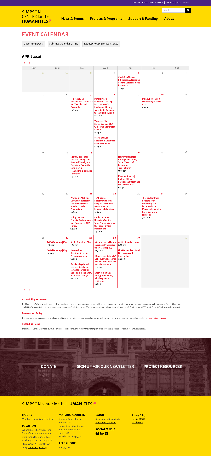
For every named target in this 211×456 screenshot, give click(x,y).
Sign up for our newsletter (105, 366)
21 (91, 193)
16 (138, 152)
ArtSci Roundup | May (57, 242)
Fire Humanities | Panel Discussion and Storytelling (129, 253)
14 (90, 152)
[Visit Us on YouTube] (106, 433)
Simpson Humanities (40, 17)
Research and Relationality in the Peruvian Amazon (79, 253)
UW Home (136, 3)
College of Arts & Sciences (153, 3)
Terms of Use (138, 419)
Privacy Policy (139, 415)
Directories (170, 3)
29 (114, 237)
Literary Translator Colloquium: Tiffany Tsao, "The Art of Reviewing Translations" (127, 162)
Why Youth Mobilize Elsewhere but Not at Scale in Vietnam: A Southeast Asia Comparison (80, 203)
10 (162, 94)
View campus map (37, 447)
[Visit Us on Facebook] (97, 433)
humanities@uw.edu (106, 422)
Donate (48, 366)
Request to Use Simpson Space (101, 43)
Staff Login (137, 422)
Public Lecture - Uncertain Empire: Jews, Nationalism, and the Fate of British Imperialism (105, 223)
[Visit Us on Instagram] (102, 433)
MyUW (186, 3)
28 (90, 237)
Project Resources (163, 366)
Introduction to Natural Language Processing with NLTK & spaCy (105, 245)
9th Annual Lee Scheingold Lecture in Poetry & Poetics (104, 141)
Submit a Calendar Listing (63, 43)
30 (138, 237)
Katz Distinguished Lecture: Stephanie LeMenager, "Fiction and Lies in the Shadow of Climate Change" (81, 270)
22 (114, 193)
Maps (178, 3)
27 (67, 237)
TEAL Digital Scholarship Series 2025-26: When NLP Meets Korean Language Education (104, 203)
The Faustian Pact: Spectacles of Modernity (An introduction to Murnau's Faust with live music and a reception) (151, 206)
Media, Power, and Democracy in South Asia (151, 102)
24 (162, 193)
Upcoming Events (34, 43)
